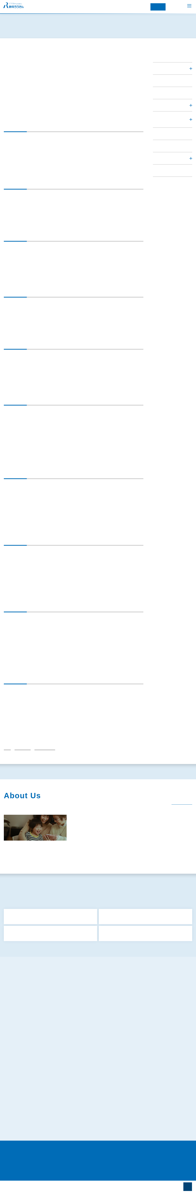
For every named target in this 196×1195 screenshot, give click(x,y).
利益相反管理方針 (19, 1028)
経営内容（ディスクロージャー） (134, 859)
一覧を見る (179, 809)
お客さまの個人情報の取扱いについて (31, 1092)
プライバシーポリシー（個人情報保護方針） (33, 1056)
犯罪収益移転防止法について (25, 1071)
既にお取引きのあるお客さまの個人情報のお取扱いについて (44, 1099)
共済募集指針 (16, 1007)
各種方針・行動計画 (44, 757)
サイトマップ (16, 1000)
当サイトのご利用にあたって (25, 1141)
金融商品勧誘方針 (19, 1021)
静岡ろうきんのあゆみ (22, 859)
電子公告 (55, 867)
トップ (7, 757)
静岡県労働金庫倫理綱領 (23, 1120)
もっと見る (99, 958)
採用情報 (78, 867)
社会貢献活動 (93, 859)
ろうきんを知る (164, 67)
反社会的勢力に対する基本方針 (27, 1042)
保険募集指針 (16, 1014)
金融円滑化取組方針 (20, 1035)
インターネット (158, 7)
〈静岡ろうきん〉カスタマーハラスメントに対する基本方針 (43, 1113)
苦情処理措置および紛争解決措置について (33, 1106)
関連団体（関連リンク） (22, 867)
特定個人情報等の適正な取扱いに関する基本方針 (37, 1085)
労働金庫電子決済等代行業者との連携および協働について (43, 1134)
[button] (172, 82)
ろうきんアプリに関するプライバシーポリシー (36, 1064)
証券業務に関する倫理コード (25, 1127)
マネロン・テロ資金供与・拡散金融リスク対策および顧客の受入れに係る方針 (55, 1078)
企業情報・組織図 (61, 859)
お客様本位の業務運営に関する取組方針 (32, 1049)
